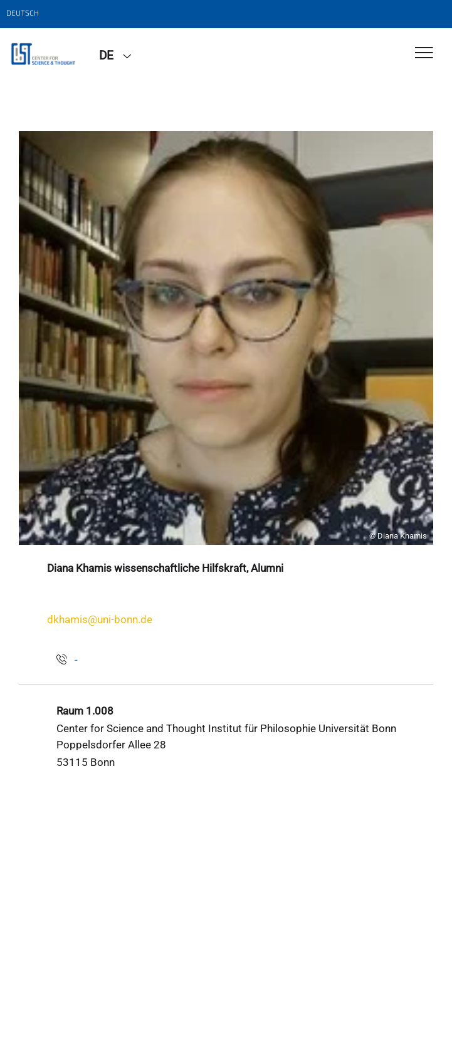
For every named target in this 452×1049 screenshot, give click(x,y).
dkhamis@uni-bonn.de (99, 619)
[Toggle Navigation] (424, 53)
